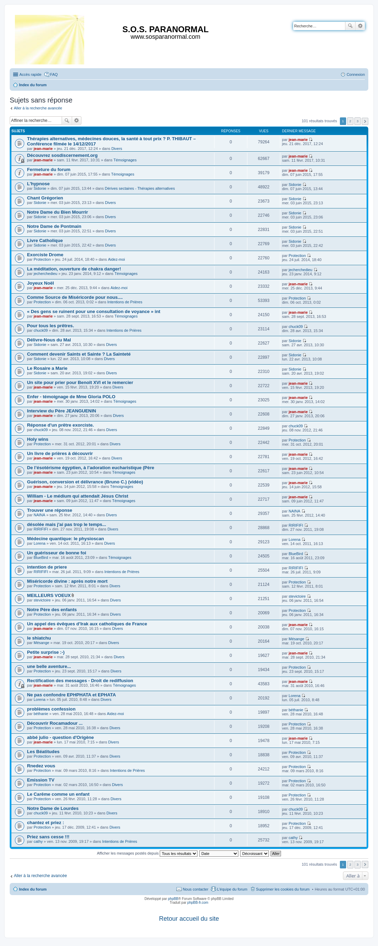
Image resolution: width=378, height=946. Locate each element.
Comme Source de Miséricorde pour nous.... (75, 297)
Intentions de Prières (124, 302)
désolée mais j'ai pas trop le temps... (66, 524)
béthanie (41, 714)
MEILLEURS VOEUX (49, 595)
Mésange (41, 643)
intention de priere (47, 567)
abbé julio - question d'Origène (60, 737)
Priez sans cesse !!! (48, 836)
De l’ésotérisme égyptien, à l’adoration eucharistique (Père (90, 467)
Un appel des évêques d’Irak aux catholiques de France (87, 623)
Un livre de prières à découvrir (60, 453)
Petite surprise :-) (45, 652)
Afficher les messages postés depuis (147, 853)
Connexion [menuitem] (355, 74)
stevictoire (42, 600)
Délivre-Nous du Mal (49, 339)
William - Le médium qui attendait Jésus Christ (77, 496)
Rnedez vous (41, 765)
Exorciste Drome (45, 254)
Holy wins (38, 439)
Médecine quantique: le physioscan (65, 538)
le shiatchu (39, 638)
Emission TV (40, 780)
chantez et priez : (45, 822)
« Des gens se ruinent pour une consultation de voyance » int (93, 311)
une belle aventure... (49, 666)
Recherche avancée (360, 26)
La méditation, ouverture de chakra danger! (74, 268)
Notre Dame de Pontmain (54, 226)
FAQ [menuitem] (54, 74)
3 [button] (358, 121)
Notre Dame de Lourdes (53, 808)
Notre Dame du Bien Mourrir (57, 212)
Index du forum (32, 889)
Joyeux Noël (40, 283)
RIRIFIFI (41, 529)
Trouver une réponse (49, 510)
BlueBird (41, 557)
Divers (116, 148)
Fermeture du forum (48, 169)
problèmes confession (51, 709)
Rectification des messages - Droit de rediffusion (80, 680)
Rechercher (350, 26)
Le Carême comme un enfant (58, 794)
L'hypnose (38, 183)
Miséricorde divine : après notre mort (67, 581)
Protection (42, 259)
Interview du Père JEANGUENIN (61, 410)
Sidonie (40, 188)
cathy (38, 841)
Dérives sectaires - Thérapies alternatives (140, 188)
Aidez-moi (116, 259)
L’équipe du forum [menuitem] (232, 889)
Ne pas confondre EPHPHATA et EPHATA (71, 694)
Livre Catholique (45, 240)
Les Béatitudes (43, 751)
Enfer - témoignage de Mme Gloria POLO (71, 396)
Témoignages (125, 160)
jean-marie (43, 148)
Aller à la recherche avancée (38, 108)
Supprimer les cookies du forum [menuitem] (283, 889)
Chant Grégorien (45, 197)
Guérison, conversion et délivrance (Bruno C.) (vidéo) (85, 481)
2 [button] (350, 121)
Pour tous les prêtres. (50, 325)
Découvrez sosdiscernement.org (62, 155)
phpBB (173, 899)
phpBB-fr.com (198, 902)
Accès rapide (30, 74)
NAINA (39, 515)
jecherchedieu (46, 273)
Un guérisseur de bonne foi (56, 552)
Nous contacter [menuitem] (195, 889)
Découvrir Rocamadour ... (55, 723)
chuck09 (41, 330)
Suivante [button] (365, 121)
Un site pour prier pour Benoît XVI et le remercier (80, 382)
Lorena (39, 543)
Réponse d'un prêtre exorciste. (60, 425)
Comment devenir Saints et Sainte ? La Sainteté (79, 354)
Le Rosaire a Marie (47, 368)
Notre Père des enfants (52, 609)
